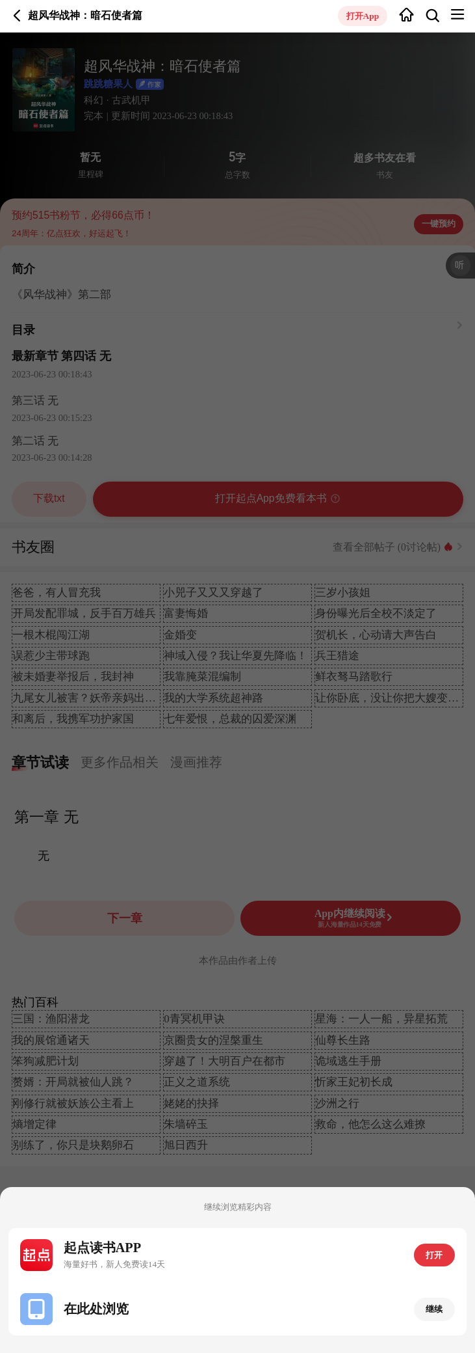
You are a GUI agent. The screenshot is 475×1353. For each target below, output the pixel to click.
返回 (17, 16)
